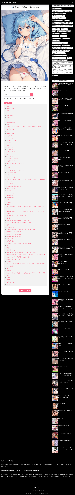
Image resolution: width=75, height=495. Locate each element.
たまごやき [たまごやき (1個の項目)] (64, 36)
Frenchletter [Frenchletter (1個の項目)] (61, 31)
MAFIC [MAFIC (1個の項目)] (68, 31)
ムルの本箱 (10, 195)
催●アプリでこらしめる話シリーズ (16, 216)
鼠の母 (8, 284)
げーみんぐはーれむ (12, 140)
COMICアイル (10, 108)
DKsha (8, 110)
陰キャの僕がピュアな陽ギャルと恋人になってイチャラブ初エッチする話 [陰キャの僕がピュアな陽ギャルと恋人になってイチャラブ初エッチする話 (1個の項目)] (62, 73)
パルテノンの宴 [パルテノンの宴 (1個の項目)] (57, 45)
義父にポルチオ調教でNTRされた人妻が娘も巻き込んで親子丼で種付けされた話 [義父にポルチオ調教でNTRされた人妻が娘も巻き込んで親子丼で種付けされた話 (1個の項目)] (62, 70)
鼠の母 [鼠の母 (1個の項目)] (55, 75)
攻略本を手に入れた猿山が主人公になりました (20, 243)
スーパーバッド (11, 177)
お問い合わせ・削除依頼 (37, 490)
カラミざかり (10, 168)
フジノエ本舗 (10, 193)
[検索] (31, 94)
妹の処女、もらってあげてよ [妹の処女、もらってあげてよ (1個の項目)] (60, 55)
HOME (37, 487)
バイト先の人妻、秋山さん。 (15, 186)
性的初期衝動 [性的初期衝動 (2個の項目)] (56, 28)
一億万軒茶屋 (10, 197)
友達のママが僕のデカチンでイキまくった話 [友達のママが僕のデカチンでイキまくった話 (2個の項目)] (62, 26)
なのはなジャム (11, 152)
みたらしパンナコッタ (13, 161)
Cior (8, 106)
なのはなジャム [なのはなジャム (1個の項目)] (57, 38)
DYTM (8, 113)
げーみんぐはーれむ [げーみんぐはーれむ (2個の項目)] (58, 20)
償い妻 (8, 218)
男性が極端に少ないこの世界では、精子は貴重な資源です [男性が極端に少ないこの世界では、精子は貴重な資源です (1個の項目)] (62, 63)
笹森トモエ (10, 261)
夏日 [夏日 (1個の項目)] (54, 53)
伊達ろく (9, 204)
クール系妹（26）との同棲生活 (15, 170)
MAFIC (8, 117)
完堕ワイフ (10, 238)
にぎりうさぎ (10, 154)
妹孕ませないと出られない (14, 234)
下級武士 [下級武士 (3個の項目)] (55, 13)
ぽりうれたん (10, 156)
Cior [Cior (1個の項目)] (54, 31)
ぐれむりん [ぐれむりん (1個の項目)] (56, 36)
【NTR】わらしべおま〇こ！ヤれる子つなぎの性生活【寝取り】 (25, 126)
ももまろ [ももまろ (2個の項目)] (67, 20)
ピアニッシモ (10, 190)
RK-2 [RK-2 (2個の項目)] (64, 18)
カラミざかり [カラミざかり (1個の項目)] (56, 40)
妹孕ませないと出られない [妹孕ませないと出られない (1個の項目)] (59, 57)
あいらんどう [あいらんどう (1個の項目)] (56, 33)
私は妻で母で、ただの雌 (13, 259)
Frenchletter (10, 115)
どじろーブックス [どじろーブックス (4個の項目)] (57, 8)
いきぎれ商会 (10, 133)
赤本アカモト (10, 270)
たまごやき (10, 147)
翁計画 (8, 268)
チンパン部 (10, 184)
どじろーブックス (11, 149)
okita (8, 120)
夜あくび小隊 (10, 227)
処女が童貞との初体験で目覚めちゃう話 (18, 220)
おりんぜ (9, 136)
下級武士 (9, 202)
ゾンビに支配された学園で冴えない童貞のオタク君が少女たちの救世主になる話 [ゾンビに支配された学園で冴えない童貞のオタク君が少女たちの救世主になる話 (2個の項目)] (62, 23)
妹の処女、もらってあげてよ (15, 232)
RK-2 (8, 124)
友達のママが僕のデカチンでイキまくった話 (19, 222)
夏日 (8, 225)
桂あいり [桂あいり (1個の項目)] (55, 60)
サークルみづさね (11, 172)
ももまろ (9, 165)
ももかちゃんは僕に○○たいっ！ (15, 163)
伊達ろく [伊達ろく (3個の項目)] (62, 13)
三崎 (8, 200)
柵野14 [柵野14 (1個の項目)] (69, 57)
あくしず (9, 131)
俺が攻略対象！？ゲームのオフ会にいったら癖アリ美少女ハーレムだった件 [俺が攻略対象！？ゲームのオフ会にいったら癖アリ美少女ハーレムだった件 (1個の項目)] (62, 48)
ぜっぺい (9, 145)
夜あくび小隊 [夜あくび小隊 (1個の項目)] (61, 53)
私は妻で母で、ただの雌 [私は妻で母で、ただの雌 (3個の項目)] (59, 15)
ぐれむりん (10, 138)
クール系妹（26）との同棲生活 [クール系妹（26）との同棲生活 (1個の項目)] (60, 43)
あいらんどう (10, 129)
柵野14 (8, 245)
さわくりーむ (10, 142)
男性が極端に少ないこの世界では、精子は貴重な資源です (23, 252)
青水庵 (8, 277)
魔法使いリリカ (11, 282)
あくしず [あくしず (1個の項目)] (64, 33)
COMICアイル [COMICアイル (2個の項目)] (56, 18)
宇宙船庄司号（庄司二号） (14, 236)
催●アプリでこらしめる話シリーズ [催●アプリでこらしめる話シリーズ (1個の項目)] (61, 50)
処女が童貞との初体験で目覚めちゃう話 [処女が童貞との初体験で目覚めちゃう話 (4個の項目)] (62, 11)
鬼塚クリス (10, 280)
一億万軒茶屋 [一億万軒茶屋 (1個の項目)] (66, 45)
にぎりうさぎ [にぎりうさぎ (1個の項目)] (66, 38)
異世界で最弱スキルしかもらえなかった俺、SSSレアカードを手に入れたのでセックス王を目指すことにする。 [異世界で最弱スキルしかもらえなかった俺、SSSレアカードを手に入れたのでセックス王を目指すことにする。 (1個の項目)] (62, 66)
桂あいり (9, 248)
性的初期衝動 (10, 241)
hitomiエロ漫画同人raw (9, 2)
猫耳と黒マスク (11, 250)
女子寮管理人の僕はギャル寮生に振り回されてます (21, 229)
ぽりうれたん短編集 (12, 158)
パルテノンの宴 (11, 188)
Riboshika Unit (11, 122)
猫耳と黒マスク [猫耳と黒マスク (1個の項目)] (64, 60)
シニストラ (10, 174)
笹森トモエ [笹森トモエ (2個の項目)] (65, 28)
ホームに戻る (25, 290)
